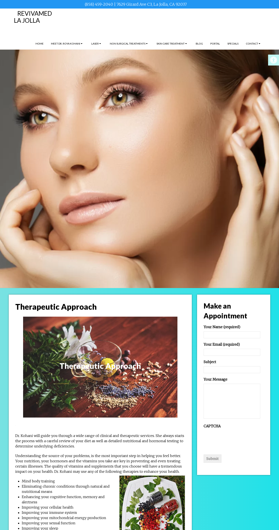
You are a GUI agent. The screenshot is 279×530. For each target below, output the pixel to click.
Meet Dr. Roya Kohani (65, 43)
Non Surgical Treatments (127, 43)
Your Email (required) (222, 344)
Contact (252, 43)
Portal (215, 43)
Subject (210, 362)
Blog (199, 43)
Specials (232, 43)
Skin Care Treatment (171, 43)
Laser (95, 43)
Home (40, 43)
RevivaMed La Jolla (33, 17)
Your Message (215, 379)
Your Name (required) (222, 327)
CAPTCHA (212, 426)
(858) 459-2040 (99, 4)
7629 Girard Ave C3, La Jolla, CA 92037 (152, 4)
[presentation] (237, 438)
